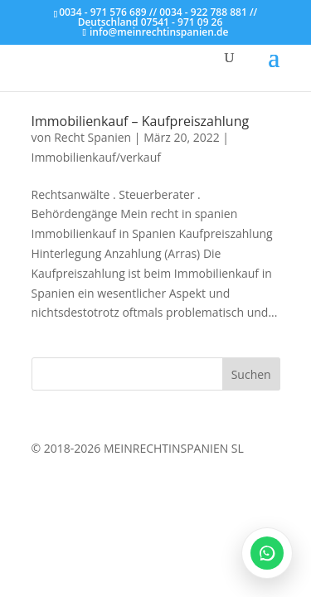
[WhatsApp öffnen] (267, 553)
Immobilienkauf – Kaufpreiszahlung (141, 121)
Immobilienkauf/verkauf (96, 157)
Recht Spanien (92, 137)
